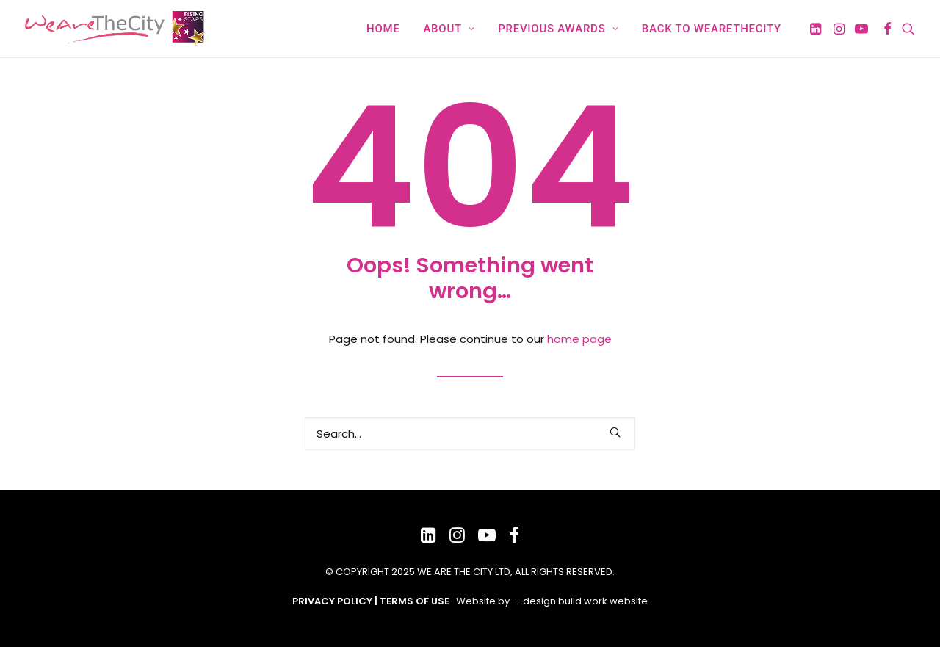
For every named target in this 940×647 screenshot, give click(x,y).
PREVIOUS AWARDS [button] (558, 28)
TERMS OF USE (414, 601)
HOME (383, 28)
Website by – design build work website (552, 601)
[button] (817, 28)
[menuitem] (383, 28)
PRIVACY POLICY (332, 601)
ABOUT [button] (448, 28)
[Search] (470, 433)
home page (579, 339)
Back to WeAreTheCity (711, 28)
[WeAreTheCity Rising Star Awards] (117, 29)
